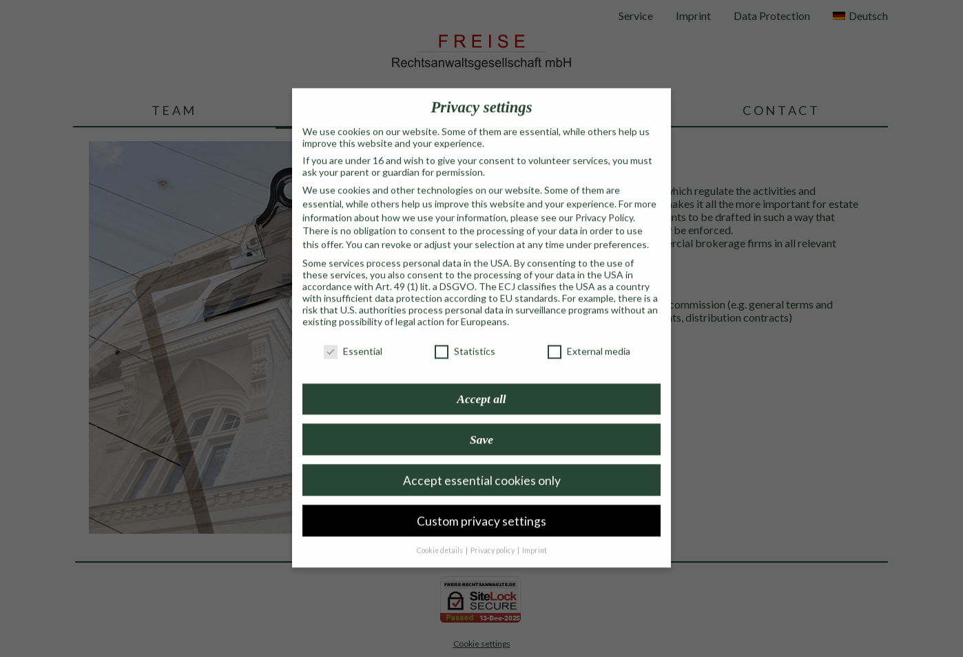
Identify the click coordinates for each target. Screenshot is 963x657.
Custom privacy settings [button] (481, 507)
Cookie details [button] (440, 537)
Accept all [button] (481, 385)
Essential (353, 338)
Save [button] (481, 425)
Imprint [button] (534, 537)
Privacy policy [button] (493, 537)
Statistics (465, 338)
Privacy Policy (604, 203)
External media (589, 338)
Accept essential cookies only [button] (482, 466)
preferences (620, 231)
